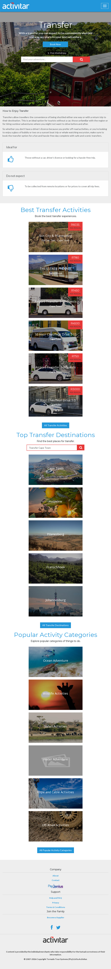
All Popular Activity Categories (55, 850)
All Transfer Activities (55, 425)
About (56, 875)
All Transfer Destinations (55, 625)
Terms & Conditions (55, 907)
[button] (81, 59)
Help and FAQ (55, 898)
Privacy (55, 902)
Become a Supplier (55, 917)
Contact (55, 880)
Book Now (55, 44)
